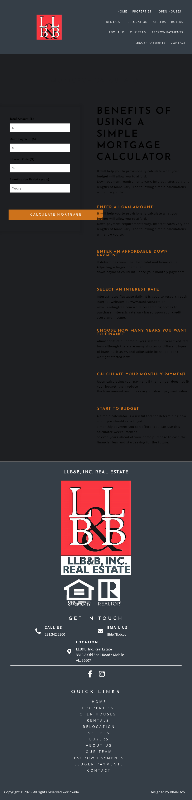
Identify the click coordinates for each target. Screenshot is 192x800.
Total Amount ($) (22, 119)
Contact (178, 43)
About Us (117, 32)
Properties (142, 11)
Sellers (159, 22)
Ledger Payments (150, 43)
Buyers (177, 22)
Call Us (53, 627)
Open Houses (171, 11)
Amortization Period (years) (29, 179)
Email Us (117, 627)
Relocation (138, 22)
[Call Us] (38, 631)
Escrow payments (167, 32)
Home (122, 11)
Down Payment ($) (23, 139)
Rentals (114, 22)
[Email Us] (100, 631)
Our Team (138, 32)
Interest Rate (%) (22, 159)
